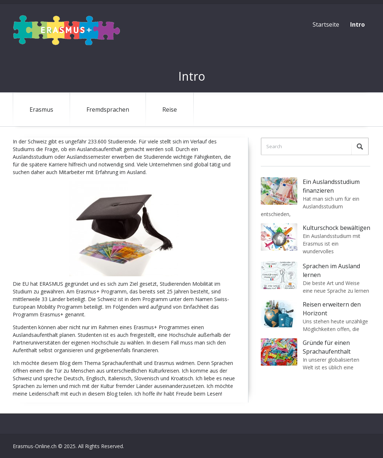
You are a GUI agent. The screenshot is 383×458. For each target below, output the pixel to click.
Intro (357, 24)
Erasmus (41, 109)
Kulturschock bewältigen (336, 228)
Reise (169, 109)
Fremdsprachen (107, 109)
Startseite (326, 24)
